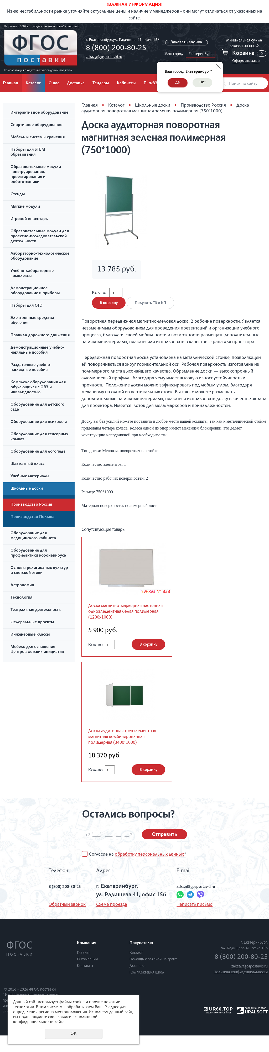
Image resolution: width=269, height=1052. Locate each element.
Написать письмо (190, 921)
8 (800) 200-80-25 (114, 49)
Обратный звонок (56, 921)
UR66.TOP (218, 1025)
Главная (89, 105)
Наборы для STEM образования (28, 152)
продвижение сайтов (217, 1029)
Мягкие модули (25, 207)
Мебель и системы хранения (38, 137)
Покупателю (141, 960)
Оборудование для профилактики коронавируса (38, 553)
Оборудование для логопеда (38, 452)
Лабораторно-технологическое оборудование (40, 256)
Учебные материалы (30, 476)
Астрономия (22, 585)
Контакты (85, 983)
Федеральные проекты (32, 622)
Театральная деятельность (36, 610)
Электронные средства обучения (32, 320)
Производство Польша (32, 517)
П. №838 (152, 83)
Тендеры (100, 83)
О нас (54, 83)
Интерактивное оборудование (39, 113)
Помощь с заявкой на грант (153, 976)
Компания (86, 960)
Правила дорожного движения (40, 335)
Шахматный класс (27, 464)
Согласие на (137, 871)
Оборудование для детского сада (37, 407)
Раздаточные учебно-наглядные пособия (31, 367)
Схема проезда (107, 921)
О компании (87, 976)
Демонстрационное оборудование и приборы (35, 291)
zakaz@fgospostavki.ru (102, 57)
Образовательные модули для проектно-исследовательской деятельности (40, 236)
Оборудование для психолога (39, 422)
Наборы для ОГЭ (27, 306)
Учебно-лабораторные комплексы (32, 273)
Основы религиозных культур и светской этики (39, 570)
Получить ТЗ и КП (153, 308)
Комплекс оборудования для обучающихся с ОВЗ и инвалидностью (38, 387)
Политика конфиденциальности (241, 989)
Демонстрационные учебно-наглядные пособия (37, 350)
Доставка (76, 83)
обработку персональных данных (149, 871)
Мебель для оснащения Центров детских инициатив (37, 649)
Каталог (33, 83)
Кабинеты (126, 83)
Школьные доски (27, 489)
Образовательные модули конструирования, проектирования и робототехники (36, 174)
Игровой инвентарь (29, 219)
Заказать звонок (187, 42)
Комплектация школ (147, 989)
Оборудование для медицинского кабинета (33, 536)
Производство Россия (31, 505)
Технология (21, 598)
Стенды (18, 194)
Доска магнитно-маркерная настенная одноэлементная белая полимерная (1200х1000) (126, 618)
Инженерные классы (30, 635)
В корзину (109, 308)
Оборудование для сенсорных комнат (39, 437)
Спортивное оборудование (36, 125)
